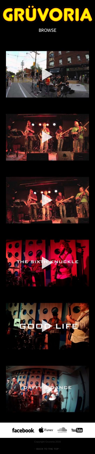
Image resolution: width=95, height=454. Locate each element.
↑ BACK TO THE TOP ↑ (47, 449)
